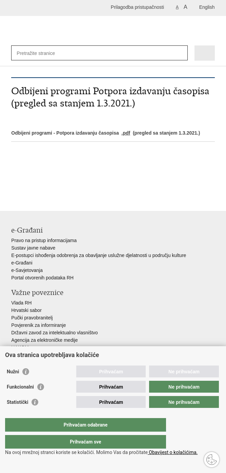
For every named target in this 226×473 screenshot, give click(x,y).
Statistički (17, 415)
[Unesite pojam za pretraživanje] (41, 53)
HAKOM (19, 347)
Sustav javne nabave (33, 248)
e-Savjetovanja (27, 270)
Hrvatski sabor (26, 310)
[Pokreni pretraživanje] (181, 53)
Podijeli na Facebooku (29, 186)
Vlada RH (21, 303)
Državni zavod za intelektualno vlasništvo (54, 332)
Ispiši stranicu (14, 186)
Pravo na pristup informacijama (44, 240)
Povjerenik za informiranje (38, 325)
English (207, 7)
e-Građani (21, 262)
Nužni (13, 385)
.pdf (126, 133)
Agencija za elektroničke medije (44, 340)
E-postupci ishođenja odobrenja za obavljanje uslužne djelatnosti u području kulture (98, 255)
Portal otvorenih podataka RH (42, 277)
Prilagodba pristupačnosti (137, 7)
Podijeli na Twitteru (43, 186)
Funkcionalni (20, 400)
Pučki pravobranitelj (32, 317)
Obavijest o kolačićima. (173, 452)
